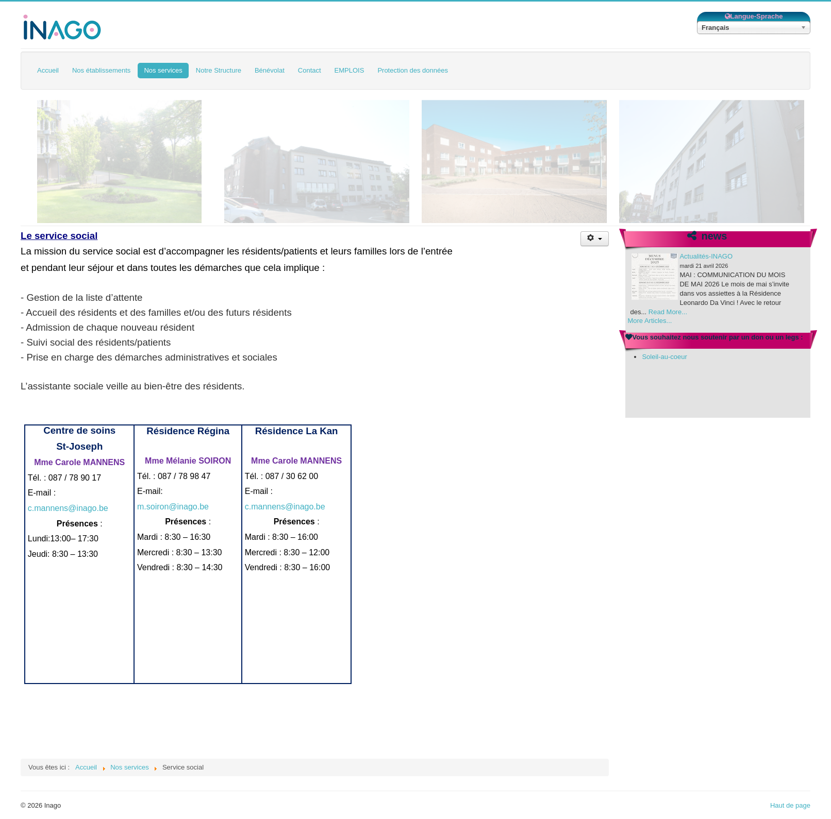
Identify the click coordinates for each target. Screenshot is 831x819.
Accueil (48, 70)
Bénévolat (270, 70)
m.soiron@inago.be (173, 506)
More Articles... (649, 321)
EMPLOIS (349, 70)
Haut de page (790, 805)
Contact (309, 70)
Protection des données (412, 70)
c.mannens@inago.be (68, 508)
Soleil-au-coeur (664, 357)
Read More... (668, 312)
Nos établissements (101, 70)
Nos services (163, 70)
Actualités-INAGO (706, 256)
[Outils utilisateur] (594, 238)
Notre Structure (218, 70)
